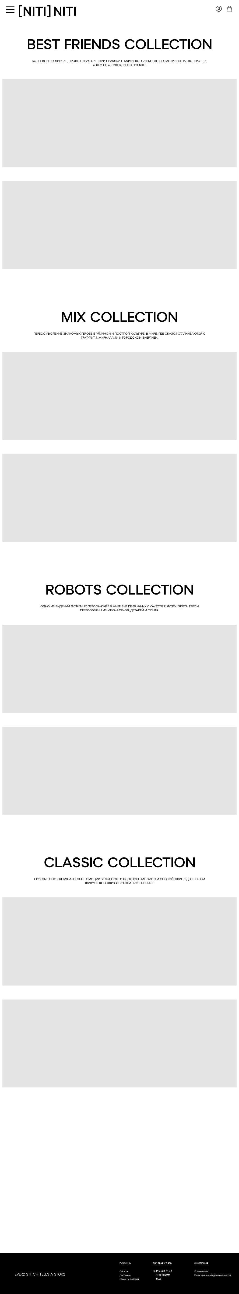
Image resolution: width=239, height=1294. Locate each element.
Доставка (125, 1275)
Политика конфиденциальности (212, 1275)
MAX (159, 1279)
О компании (201, 1271)
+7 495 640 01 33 (162, 1271)
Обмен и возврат (129, 1279)
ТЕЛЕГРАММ (163, 1275)
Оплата (124, 1271)
